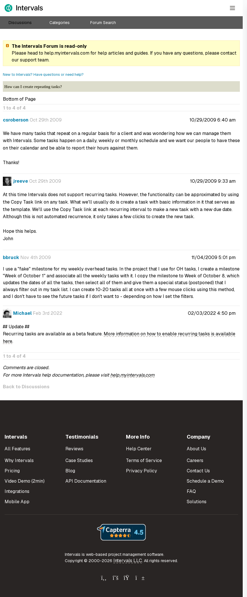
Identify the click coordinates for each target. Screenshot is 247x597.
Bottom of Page (19, 99)
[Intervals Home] (24, 8)
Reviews (74, 449)
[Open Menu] (232, 8)
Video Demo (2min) (25, 481)
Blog (70, 471)
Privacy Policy (141, 471)
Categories (59, 22)
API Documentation (85, 481)
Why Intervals (19, 460)
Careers (195, 460)
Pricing (12, 471)
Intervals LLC (127, 561)
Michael (22, 313)
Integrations (17, 491)
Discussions (20, 22)
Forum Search (103, 22)
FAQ (191, 491)
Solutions (196, 502)
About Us (196, 449)
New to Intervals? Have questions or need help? (43, 74)
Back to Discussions (26, 387)
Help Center (139, 449)
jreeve (20, 181)
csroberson (16, 120)
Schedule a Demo (205, 481)
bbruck (11, 257)
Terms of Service (144, 460)
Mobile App (17, 502)
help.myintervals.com (66, 53)
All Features (17, 449)
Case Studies (79, 460)
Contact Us (198, 471)
